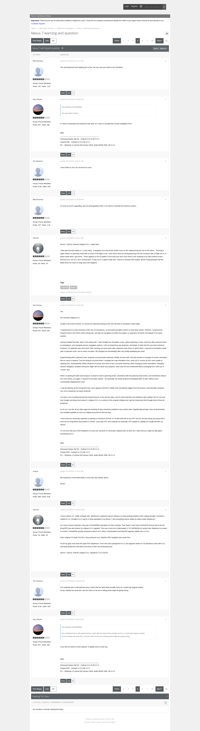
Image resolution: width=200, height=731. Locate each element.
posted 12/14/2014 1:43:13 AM (72, 471)
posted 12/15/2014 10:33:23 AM (72, 510)
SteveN (36, 238)
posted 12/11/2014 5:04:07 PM (72, 161)
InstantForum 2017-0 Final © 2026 (103, 719)
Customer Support (38, 24)
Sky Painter (37, 99)
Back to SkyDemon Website (41, 16)
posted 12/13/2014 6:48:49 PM (72, 305)
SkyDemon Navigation (65, 28)
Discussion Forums (46, 28)
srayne (35, 471)
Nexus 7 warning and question (88, 28)
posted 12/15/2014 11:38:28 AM (72, 581)
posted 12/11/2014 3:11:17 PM (72, 61)
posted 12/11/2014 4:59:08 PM (72, 99)
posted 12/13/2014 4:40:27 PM (72, 238)
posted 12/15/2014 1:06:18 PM (72, 619)
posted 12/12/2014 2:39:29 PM (72, 200)
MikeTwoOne (38, 61)
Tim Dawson (38, 161)
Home (33, 28)
